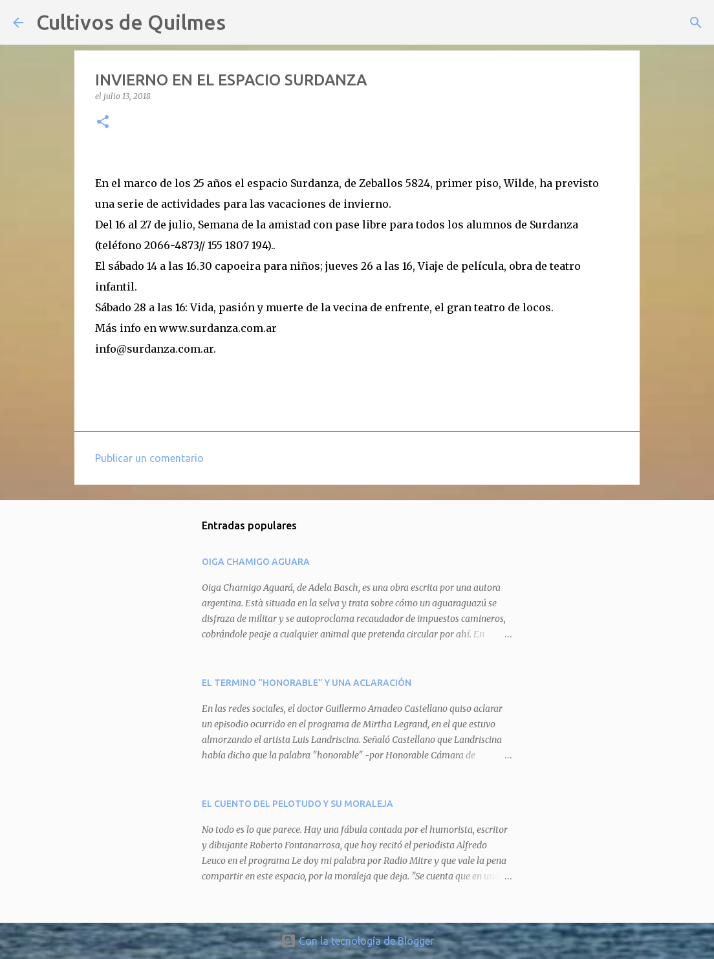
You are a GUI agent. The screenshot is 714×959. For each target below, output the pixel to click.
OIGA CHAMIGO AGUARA (256, 562)
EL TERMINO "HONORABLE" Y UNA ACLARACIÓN (306, 683)
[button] (103, 122)
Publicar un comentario (149, 458)
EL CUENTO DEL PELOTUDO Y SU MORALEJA (297, 804)
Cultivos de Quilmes (131, 22)
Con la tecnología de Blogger (357, 941)
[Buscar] (244, 22)
